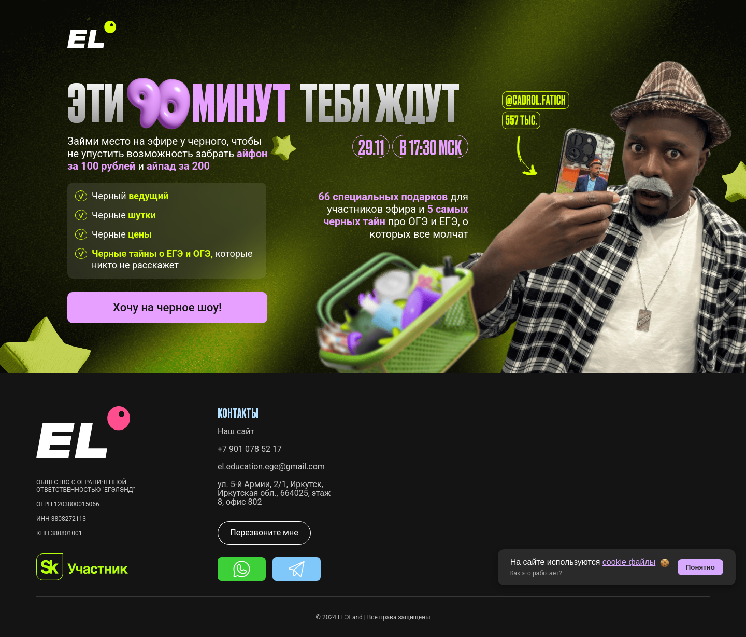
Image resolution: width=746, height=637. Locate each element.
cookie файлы (629, 562)
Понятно (700, 567)
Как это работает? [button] (536, 573)
